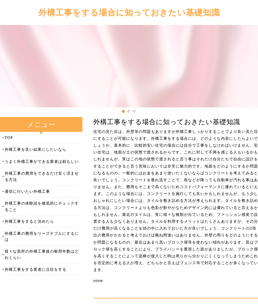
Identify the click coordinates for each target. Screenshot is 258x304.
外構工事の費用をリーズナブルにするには (42, 236)
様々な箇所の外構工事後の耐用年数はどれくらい (42, 254)
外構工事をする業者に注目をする (35, 269)
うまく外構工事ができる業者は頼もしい (42, 161)
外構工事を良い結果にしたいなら (35, 149)
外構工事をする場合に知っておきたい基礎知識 (129, 12)
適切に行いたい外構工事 (27, 191)
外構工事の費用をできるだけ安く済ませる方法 (42, 176)
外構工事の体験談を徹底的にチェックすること (42, 206)
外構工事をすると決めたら (29, 221)
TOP (9, 137)
